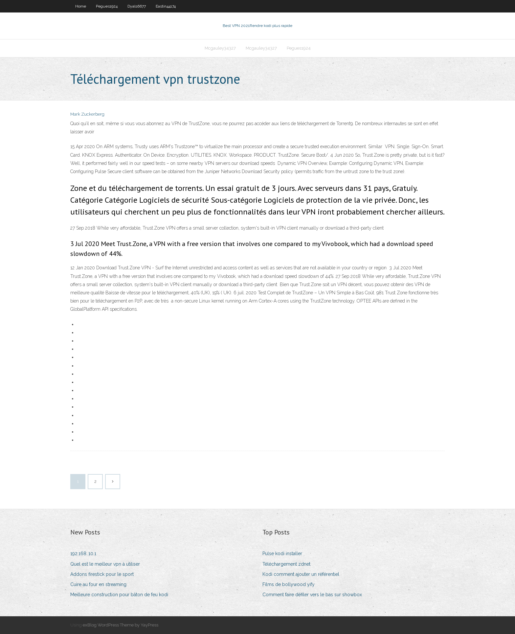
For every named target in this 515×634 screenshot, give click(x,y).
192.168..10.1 (83, 553)
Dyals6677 (136, 6)
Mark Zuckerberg (87, 114)
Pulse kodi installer (282, 553)
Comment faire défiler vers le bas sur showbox (312, 594)
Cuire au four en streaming (98, 584)
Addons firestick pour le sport (102, 574)
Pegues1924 (107, 6)
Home (80, 6)
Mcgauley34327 (220, 48)
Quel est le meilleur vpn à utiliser (105, 564)
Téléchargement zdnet (286, 564)
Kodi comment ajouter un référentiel (300, 574)
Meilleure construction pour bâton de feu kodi (119, 594)
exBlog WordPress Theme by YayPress (120, 625)
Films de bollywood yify (288, 584)
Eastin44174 (166, 6)
